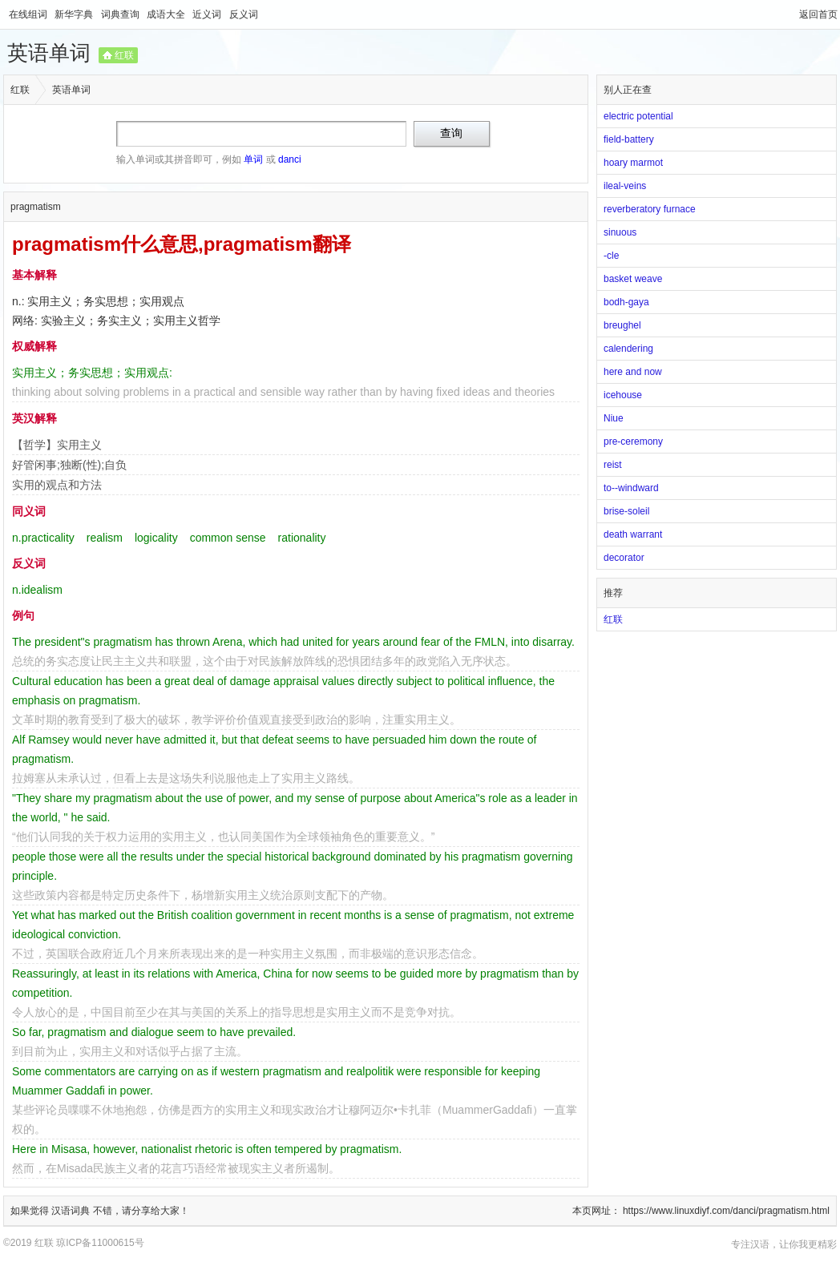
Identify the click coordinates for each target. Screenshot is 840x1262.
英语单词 (49, 53)
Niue (614, 418)
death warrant (633, 534)
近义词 (208, 14)
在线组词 (29, 14)
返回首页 (818, 14)
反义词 (243, 14)
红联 (124, 55)
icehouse (623, 395)
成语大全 (167, 14)
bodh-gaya (626, 302)
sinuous (620, 232)
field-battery (629, 139)
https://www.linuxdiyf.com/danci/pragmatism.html (726, 1210)
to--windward (631, 488)
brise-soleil (626, 511)
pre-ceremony (633, 441)
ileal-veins (625, 186)
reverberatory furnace (650, 209)
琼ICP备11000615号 (99, 1242)
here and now (633, 371)
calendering (628, 348)
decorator (624, 557)
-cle (611, 255)
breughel (622, 325)
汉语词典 (71, 1210)
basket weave (633, 278)
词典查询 (121, 14)
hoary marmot (633, 162)
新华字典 (75, 14)
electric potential (638, 116)
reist (613, 464)
